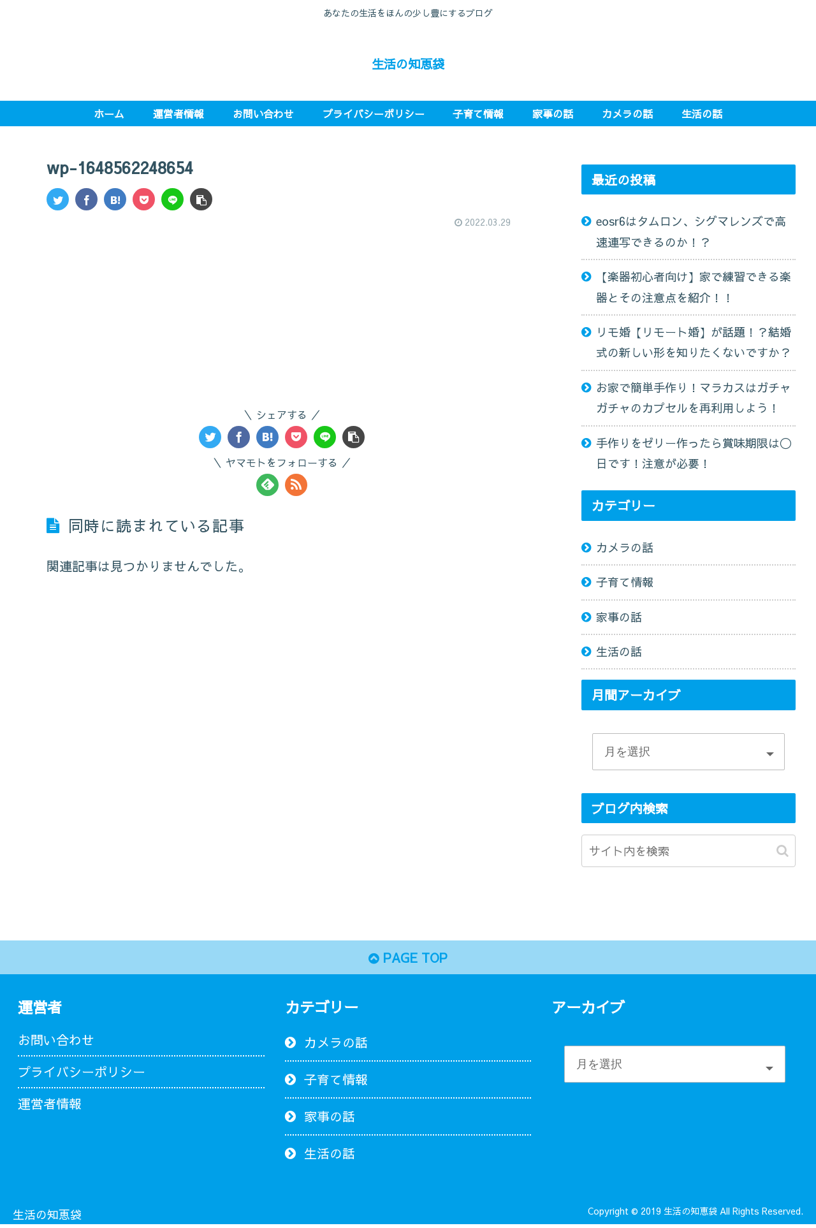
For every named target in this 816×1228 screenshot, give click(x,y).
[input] (688, 851)
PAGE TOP (408, 958)
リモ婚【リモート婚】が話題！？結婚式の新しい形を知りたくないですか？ (693, 342)
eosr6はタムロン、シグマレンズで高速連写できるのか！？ (691, 231)
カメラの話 (624, 547)
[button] (782, 851)
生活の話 (619, 651)
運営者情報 (50, 1105)
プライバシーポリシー (81, 1073)
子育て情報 (624, 582)
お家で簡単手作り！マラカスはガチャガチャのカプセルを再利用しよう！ (693, 397)
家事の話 (619, 617)
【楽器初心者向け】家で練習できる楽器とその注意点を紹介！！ (693, 286)
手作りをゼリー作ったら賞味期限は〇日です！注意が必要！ (693, 453)
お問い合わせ (56, 1041)
